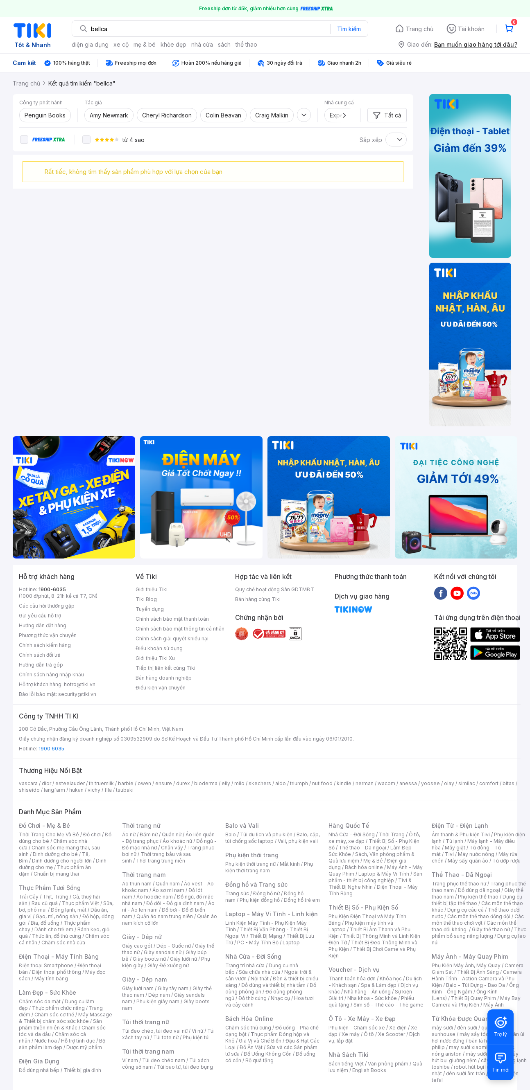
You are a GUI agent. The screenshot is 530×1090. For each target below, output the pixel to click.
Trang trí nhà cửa (245, 965)
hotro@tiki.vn (79, 684)
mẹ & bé (145, 44)
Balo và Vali (242, 825)
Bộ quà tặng (259, 1060)
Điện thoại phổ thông (56, 972)
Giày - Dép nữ (142, 936)
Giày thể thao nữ (491, 929)
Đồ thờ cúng (252, 998)
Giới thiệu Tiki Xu (155, 658)
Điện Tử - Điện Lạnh (460, 825)
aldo (280, 783)
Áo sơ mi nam (168, 890)
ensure (163, 783)
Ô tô (369, 1034)
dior (46, 783)
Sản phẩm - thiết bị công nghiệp (375, 877)
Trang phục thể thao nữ (459, 884)
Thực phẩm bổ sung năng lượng (479, 932)
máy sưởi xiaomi (485, 1054)
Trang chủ (419, 28)
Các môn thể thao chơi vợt (478, 919)
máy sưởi (442, 1028)
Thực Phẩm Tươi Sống (50, 887)
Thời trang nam (143, 874)
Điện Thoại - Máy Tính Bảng (59, 956)
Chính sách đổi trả (40, 655)
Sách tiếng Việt (346, 1064)
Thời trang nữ (141, 825)
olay (449, 783)
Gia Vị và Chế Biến (260, 1041)
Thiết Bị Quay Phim (473, 998)
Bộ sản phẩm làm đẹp (62, 1044)
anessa (408, 783)
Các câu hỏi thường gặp (47, 606)
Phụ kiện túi (196, 1037)
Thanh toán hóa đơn (352, 978)
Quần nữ (171, 834)
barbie (126, 783)
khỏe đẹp (173, 44)
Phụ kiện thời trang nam (269, 867)
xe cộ (121, 44)
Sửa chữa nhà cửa (259, 972)
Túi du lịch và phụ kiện (266, 834)
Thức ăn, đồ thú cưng (56, 936)
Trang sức (237, 893)
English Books (369, 1070)
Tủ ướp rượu (506, 861)
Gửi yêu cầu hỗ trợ (40, 616)
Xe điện (398, 1028)
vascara (28, 783)
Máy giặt (455, 848)
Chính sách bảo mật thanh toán (172, 619)
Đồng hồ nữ (266, 893)
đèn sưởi (467, 1028)
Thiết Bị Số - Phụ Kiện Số (363, 907)
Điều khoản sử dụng (159, 648)
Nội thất (260, 978)
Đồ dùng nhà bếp (39, 1070)
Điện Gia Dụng (39, 1061)
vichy (94, 790)
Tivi (449, 854)
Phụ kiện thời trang (252, 854)
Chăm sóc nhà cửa (63, 942)
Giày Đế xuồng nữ (168, 965)
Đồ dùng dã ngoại (479, 890)
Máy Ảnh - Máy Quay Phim (470, 956)
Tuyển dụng (150, 609)
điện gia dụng (90, 44)
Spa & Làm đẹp (378, 985)
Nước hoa (45, 1041)
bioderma (205, 783)
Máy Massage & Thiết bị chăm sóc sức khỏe (65, 1017)
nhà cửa (202, 44)
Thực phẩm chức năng (58, 1008)
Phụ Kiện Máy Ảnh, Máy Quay (466, 965)
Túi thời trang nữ (145, 1021)
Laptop (291, 942)
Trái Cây (29, 897)
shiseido (29, 790)
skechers (260, 783)
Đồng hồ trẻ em (302, 900)
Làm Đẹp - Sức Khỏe (47, 992)
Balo (230, 834)
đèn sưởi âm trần (465, 1073)
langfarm (54, 790)
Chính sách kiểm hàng (45, 645)
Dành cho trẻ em (53, 929)
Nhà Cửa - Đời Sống (253, 956)
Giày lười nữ (183, 959)
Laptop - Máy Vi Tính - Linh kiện (271, 913)
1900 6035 (51, 748)
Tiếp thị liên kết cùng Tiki (165, 668)
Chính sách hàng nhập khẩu (51, 674)
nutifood (322, 783)
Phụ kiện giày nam (157, 1001)
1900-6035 (52, 589)
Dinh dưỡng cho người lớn (62, 861)
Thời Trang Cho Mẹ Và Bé (49, 834)
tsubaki (125, 790)
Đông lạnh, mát (68, 910)
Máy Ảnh (493, 1005)
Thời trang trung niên (160, 861)
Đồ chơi (92, 834)
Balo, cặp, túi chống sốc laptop (272, 837)
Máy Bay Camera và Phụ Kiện (476, 1001)
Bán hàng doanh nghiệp (164, 678)
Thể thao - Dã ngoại (362, 848)
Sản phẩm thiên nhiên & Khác (60, 1024)
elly (226, 783)
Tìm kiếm (349, 28)
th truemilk (101, 783)
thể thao (246, 44)
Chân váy (172, 848)
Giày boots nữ (149, 959)
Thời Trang (392, 834)
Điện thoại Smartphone (46, 965)
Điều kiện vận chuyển (161, 688)
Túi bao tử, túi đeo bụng (185, 1067)
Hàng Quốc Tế (348, 825)
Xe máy (351, 1034)
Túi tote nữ (166, 1037)
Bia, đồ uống (45, 923)
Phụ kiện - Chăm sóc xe (356, 1028)
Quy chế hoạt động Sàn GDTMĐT (274, 589)
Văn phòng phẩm (388, 1064)
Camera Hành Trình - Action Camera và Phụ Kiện (477, 978)
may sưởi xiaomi (468, 1047)
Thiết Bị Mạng (265, 936)
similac (466, 783)
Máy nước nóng (476, 854)
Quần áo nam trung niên (164, 916)
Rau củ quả (45, 903)
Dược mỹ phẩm (84, 1047)
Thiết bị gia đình (82, 1070)
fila (108, 790)
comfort (488, 783)
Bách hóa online (364, 867)
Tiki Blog (146, 599)
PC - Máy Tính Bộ (258, 942)
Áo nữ (129, 834)
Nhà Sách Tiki (348, 1054)
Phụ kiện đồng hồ (260, 900)
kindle (344, 783)
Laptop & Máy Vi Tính (383, 874)
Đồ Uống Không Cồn (268, 1054)
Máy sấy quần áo (468, 861)
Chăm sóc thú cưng (248, 1028)
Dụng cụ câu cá (465, 910)
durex (183, 783)
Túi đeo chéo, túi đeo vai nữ (155, 1031)
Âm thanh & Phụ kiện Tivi (461, 834)
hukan (76, 790)
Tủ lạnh (454, 841)
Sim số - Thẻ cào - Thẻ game (388, 1005)
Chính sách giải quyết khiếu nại (172, 638)
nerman (365, 783)
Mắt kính (290, 864)
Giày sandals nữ (162, 952)
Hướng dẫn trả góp (41, 665)
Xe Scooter (391, 1034)
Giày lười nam (138, 988)
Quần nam (168, 884)
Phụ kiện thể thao (478, 897)
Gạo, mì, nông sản (57, 916)
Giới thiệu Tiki (152, 589)
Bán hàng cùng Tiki (258, 599)
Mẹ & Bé (373, 861)
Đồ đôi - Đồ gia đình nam (175, 903)
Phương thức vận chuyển (48, 635)
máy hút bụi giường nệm (475, 1057)
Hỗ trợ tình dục (78, 1041)
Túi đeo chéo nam (163, 1060)
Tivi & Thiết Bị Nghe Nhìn (370, 883)
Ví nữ (197, 1031)
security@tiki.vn (77, 694)
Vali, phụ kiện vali (298, 841)
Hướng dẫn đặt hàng (42, 625)
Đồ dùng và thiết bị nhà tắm (273, 985)
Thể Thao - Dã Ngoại (462, 874)
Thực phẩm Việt (80, 903)
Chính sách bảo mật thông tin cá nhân (180, 629)
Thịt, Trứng (55, 897)
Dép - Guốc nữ (173, 946)
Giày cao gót (137, 946)
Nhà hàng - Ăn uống (367, 992)
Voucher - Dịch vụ (353, 969)
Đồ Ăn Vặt (251, 1047)
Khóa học (391, 978)
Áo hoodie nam (154, 897)
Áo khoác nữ (177, 841)
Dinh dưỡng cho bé (55, 854)
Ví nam (130, 1060)
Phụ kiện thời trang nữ (250, 864)
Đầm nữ (149, 834)
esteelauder (70, 783)
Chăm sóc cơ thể (54, 1014)
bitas (508, 783)
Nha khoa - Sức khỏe (372, 998)
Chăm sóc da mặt (40, 1001)
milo (239, 783)
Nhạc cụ (280, 998)
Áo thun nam (137, 884)
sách (224, 44)
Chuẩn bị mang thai (56, 874)
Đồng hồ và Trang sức (256, 884)
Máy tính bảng (51, 978)
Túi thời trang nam (148, 1051)
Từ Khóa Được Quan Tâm (467, 1018)
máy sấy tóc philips (483, 1034)
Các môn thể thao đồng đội (478, 916)
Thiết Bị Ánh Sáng (478, 972)
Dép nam (159, 995)
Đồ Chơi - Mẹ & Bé (44, 825)
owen (144, 783)
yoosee (430, 783)
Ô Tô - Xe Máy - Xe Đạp (362, 1018)
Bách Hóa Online (249, 1018)
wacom (386, 783)
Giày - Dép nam (144, 979)
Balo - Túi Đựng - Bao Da (475, 985)
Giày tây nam (173, 988)
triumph (299, 783)
